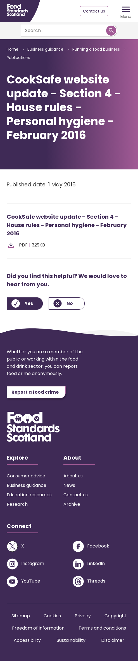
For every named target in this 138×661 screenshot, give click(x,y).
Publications (18, 57)
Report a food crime (35, 392)
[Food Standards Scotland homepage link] (17, 10)
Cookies (52, 616)
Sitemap (20, 616)
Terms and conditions (102, 628)
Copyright (115, 616)
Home (12, 49)
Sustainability (71, 640)
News (69, 485)
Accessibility (27, 640)
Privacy (83, 616)
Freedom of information (38, 628)
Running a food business (96, 49)
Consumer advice (26, 476)
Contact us (94, 11)
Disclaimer (112, 640)
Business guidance (45, 49)
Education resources (29, 495)
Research (17, 504)
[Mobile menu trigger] (125, 11)
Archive (71, 504)
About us (73, 476)
